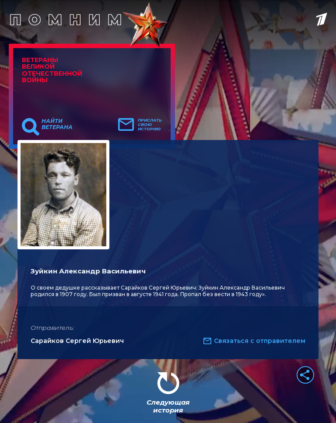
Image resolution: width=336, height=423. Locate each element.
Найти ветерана (57, 124)
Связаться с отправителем (259, 341)
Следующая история (168, 406)
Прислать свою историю (150, 124)
